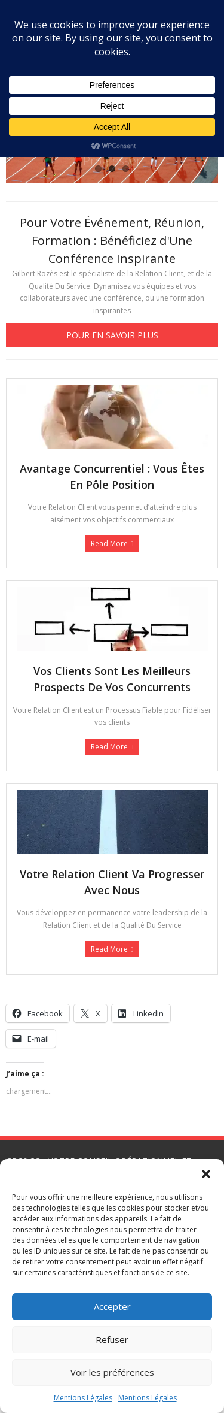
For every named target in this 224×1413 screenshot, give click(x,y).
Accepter (112, 1306)
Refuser (112, 1339)
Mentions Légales (83, 1398)
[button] (206, 1174)
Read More (109, 543)
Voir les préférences (112, 1372)
